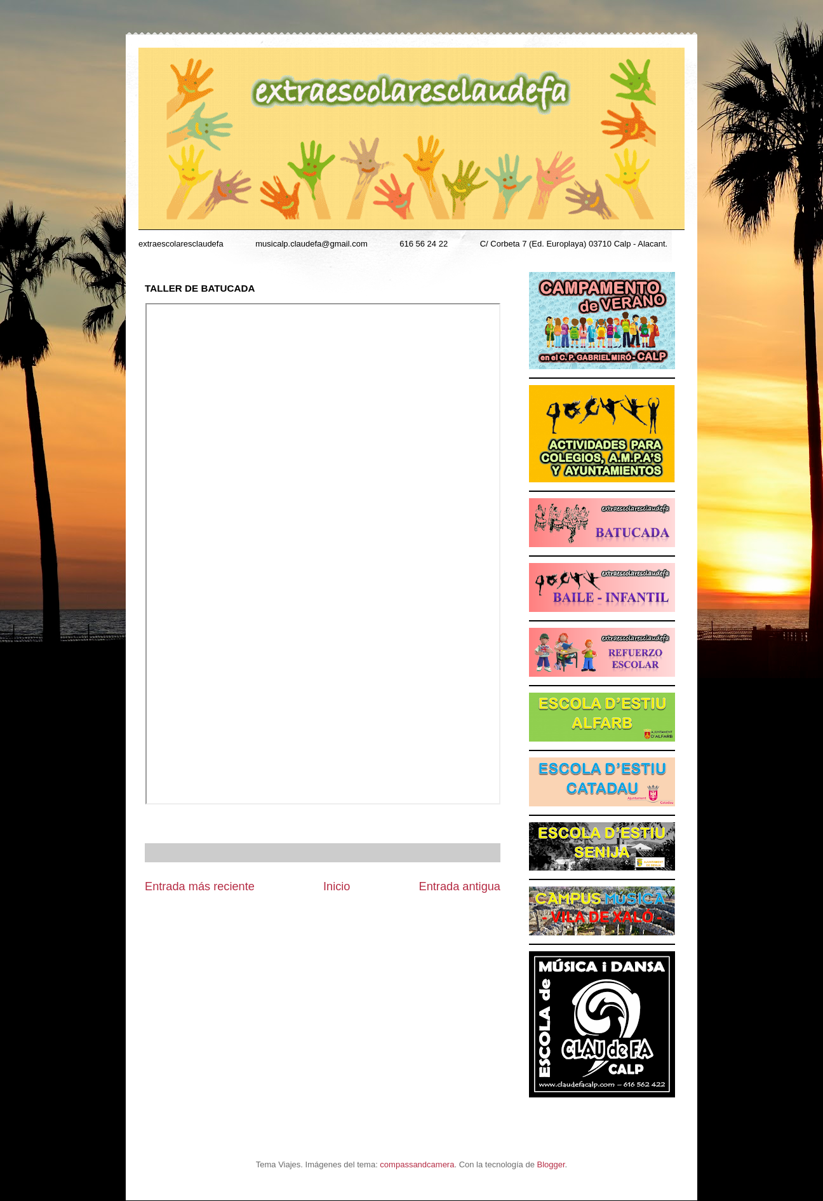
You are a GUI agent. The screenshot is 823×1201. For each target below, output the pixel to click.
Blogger (551, 1164)
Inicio (336, 886)
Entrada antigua (459, 886)
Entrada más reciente (200, 886)
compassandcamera (417, 1164)
